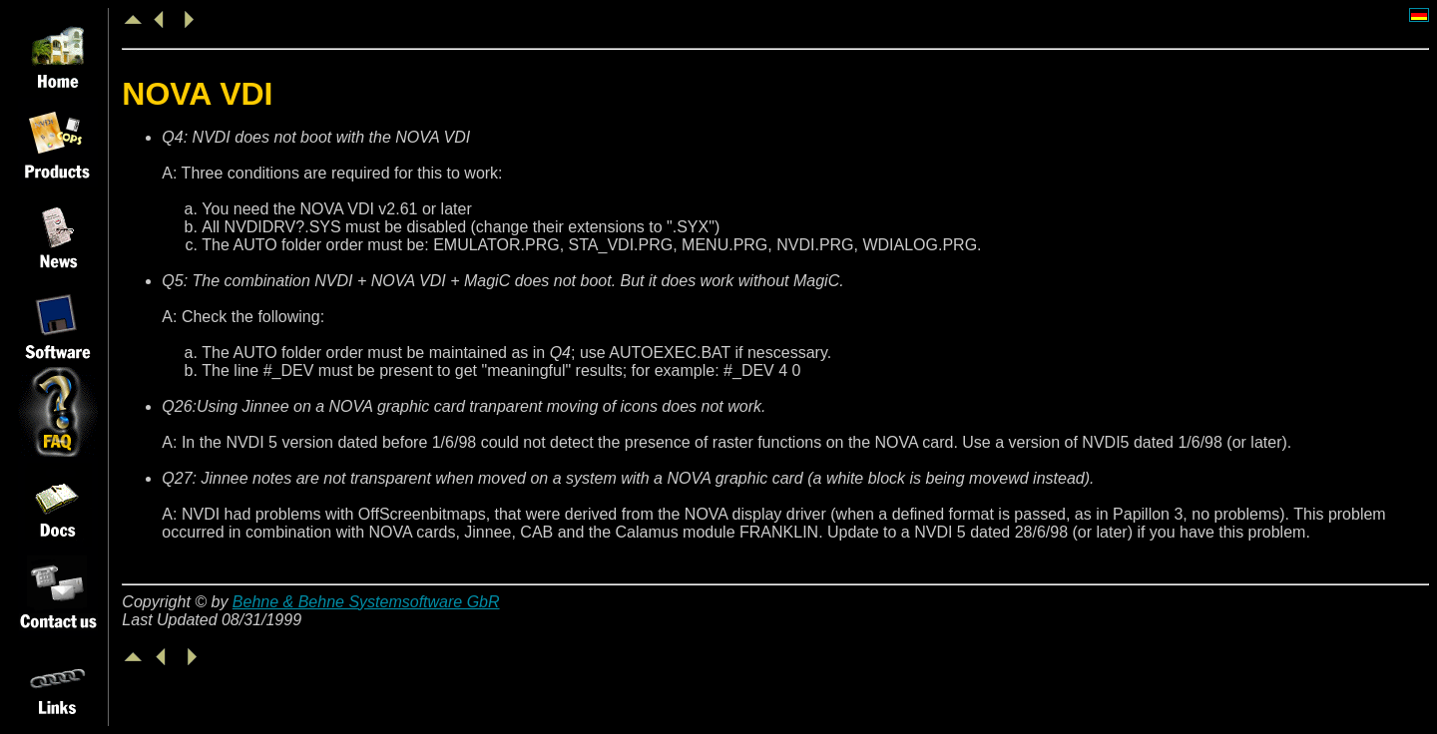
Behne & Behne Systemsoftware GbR (366, 601)
